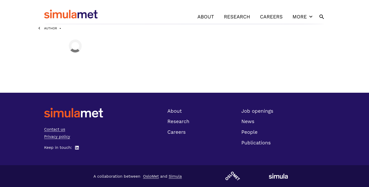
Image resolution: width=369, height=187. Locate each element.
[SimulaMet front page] (73, 112)
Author (50, 28)
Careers (271, 17)
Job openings (257, 111)
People (249, 132)
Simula (175, 176)
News (247, 121)
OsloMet (151, 176)
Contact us (54, 129)
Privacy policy (57, 136)
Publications (256, 143)
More (303, 17)
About (205, 17)
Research (237, 17)
